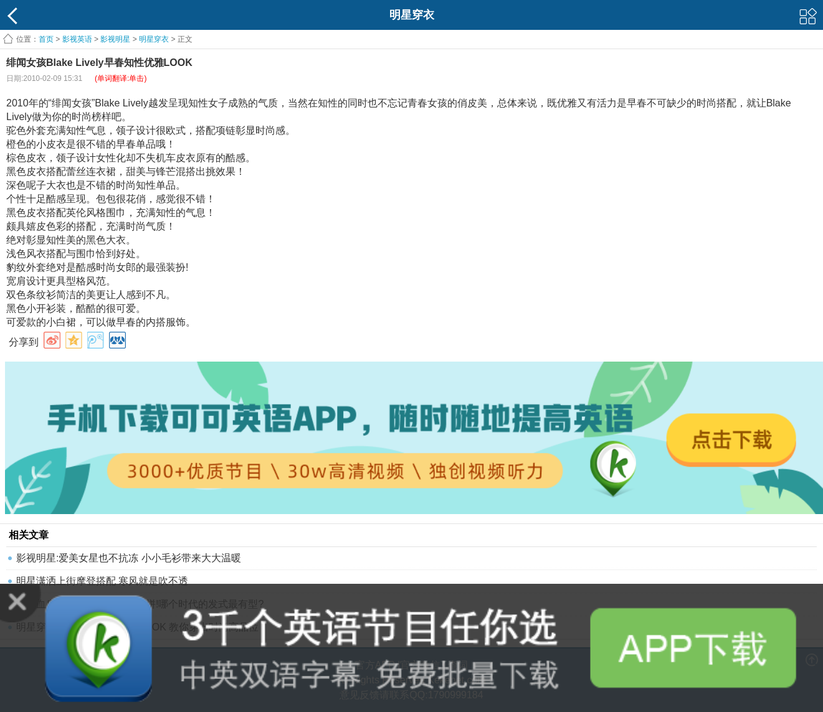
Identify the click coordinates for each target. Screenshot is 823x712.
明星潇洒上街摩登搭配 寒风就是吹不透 (102, 581)
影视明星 (115, 39)
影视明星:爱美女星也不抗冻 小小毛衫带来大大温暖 (128, 558)
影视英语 (77, 39)
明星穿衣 (154, 39)
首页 (46, 39)
